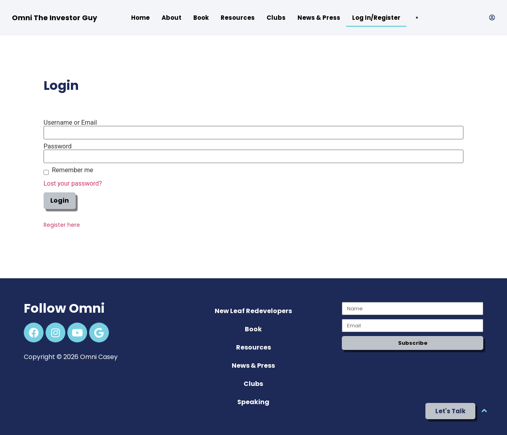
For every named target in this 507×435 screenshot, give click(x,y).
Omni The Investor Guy (54, 18)
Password (58, 146)
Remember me (72, 170)
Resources (238, 17)
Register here (62, 225)
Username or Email (70, 123)
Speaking (253, 402)
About (171, 17)
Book (201, 17)
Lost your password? (73, 183)
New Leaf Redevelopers (253, 310)
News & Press (318, 17)
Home (140, 17)
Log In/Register (376, 17)
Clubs (276, 17)
